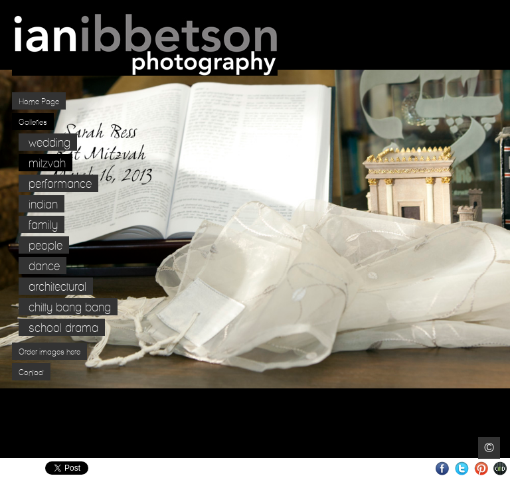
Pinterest (481, 468)
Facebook (443, 468)
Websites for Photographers (500, 468)
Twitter (462, 468)
